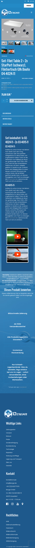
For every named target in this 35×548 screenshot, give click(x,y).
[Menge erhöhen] (7, 100)
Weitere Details (7, 119)
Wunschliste (29, 56)
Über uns (9, 462)
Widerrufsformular (12, 534)
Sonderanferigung (12, 443)
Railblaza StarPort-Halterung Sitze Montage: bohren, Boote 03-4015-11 (16, 88)
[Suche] (29, 6)
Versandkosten (23, 387)
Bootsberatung (11, 446)
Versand (8, 433)
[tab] (17, 113)
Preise (8, 439)
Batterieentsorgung (12, 538)
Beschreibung (7, 113)
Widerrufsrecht (11, 531)
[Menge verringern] (7, 102)
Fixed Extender (13, 179)
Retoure (8, 436)
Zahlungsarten (10, 430)
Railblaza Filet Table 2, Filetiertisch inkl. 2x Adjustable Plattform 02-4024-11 (17, 85)
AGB (7, 521)
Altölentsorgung (11, 541)
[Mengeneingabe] (3, 101)
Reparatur (9, 452)
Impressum (9, 528)
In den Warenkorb (23, 101)
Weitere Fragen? (7, 124)
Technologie (10, 449)
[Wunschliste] (25, 1)
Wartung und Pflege (12, 456)
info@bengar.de (11, 483)
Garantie (9, 466)
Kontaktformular (11, 480)
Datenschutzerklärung (13, 525)
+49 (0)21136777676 (12, 486)
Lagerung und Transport (14, 459)
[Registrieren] (2, 1)
